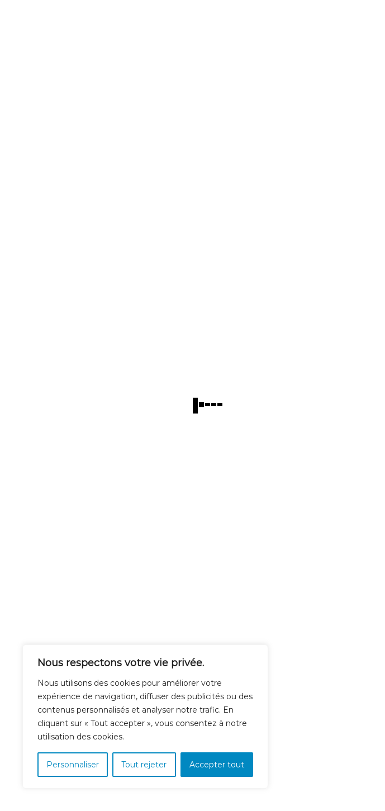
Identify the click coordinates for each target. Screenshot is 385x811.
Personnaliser (72, 765)
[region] (145, 716)
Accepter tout (216, 765)
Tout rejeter (144, 765)
